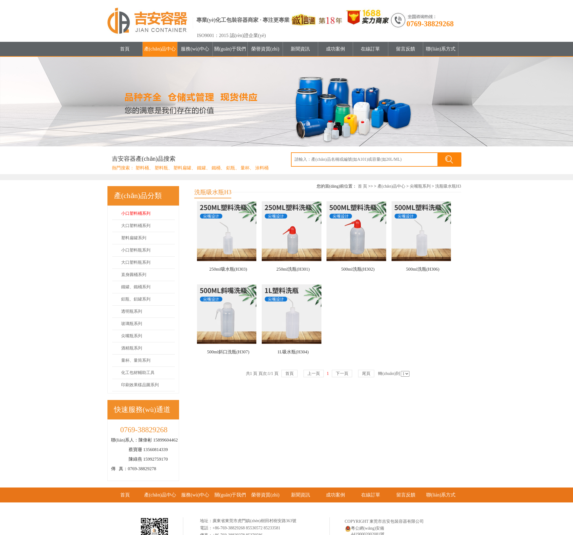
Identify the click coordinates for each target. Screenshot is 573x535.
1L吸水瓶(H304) (293, 351)
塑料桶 (142, 167)
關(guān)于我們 (230, 48)
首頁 (125, 48)
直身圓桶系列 (133, 274)
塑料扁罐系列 (133, 238)
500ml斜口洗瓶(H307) (228, 351)
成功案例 (335, 48)
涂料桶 (262, 167)
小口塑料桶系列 (135, 213)
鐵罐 (201, 167)
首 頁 (362, 186)
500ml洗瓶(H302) (358, 269)
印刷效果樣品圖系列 (140, 385)
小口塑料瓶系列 (135, 250)
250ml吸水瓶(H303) (228, 269)
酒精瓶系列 (131, 348)
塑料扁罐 (182, 167)
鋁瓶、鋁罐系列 (135, 299)
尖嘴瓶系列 (131, 336)
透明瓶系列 (131, 311)
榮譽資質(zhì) (265, 48)
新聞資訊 (300, 48)
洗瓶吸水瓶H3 (448, 186)
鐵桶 (216, 167)
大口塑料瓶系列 (135, 262)
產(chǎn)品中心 (160, 48)
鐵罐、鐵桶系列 (135, 287)
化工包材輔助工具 (138, 372)
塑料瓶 (161, 167)
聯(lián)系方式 (440, 48)
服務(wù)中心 (195, 48)
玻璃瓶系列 (131, 323)
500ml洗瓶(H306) (422, 269)
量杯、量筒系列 (135, 360)
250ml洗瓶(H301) (293, 269)
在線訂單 (370, 48)
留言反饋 (405, 48)
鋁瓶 (230, 167)
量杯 (245, 167)
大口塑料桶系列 (135, 225)
